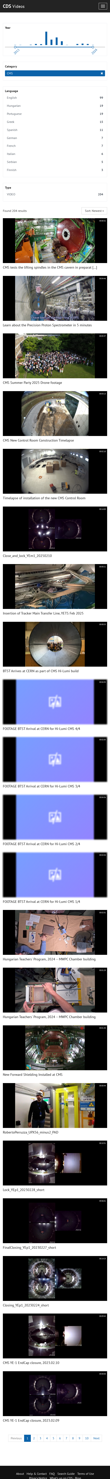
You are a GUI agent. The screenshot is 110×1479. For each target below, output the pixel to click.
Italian (55, 154)
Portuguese (55, 114)
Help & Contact (37, 1474)
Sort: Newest (94, 211)
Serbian (55, 162)
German (55, 138)
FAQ (52, 1474)
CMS (55, 73)
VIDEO (55, 194)
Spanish (55, 130)
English (55, 97)
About (20, 1474)
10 (87, 1438)
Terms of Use (85, 1474)
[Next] (96, 1438)
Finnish (55, 170)
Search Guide (66, 1474)
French (55, 146)
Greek (55, 122)
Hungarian (55, 106)
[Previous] (16, 1438)
